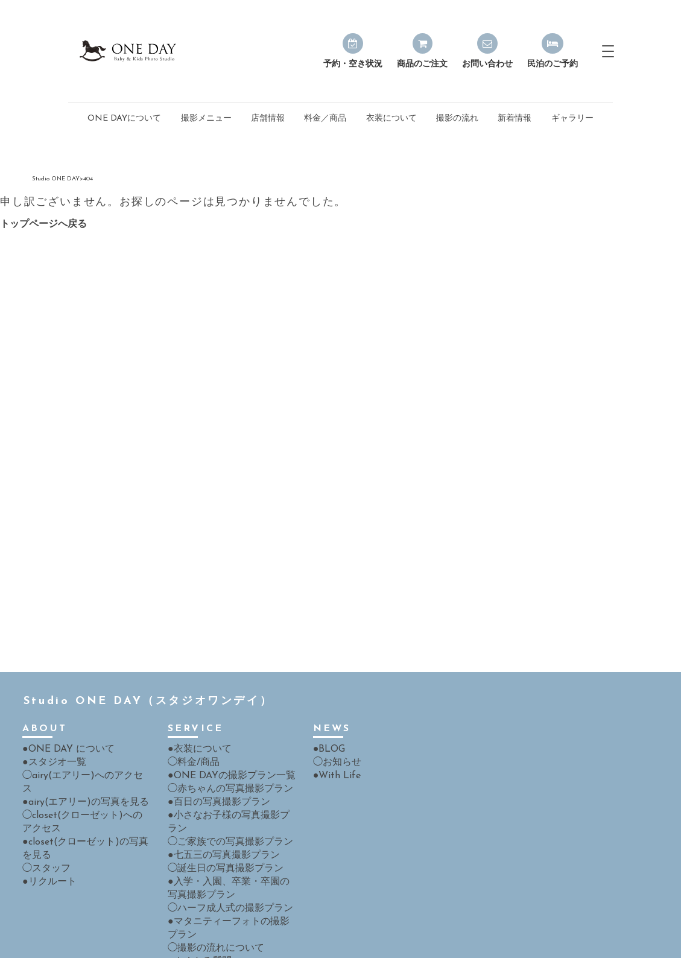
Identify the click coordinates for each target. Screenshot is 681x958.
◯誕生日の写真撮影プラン (218, 821)
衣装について (391, 90)
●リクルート (45, 834)
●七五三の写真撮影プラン (216, 809)
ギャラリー (572, 90)
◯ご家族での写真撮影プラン (222, 796)
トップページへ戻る (43, 196)
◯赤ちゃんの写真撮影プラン (222, 758)
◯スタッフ (43, 821)
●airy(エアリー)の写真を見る (77, 758)
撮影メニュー (206, 90)
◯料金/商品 (190, 733)
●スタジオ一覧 (50, 733)
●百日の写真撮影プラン (212, 771)
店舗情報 (268, 90)
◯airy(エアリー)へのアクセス (79, 745)
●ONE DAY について (62, 720)
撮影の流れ (457, 90)
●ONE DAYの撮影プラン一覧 (224, 745)
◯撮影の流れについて (210, 897)
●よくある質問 (195, 910)
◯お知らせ (334, 733)
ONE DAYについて (124, 90)
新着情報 (514, 90)
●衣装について (195, 720)
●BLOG (327, 720)
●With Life (333, 745)
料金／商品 (325, 90)
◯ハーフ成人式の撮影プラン (222, 859)
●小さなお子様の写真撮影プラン (229, 783)
